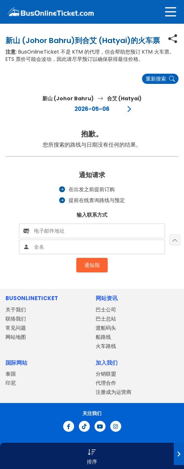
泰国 (10, 373)
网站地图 (15, 337)
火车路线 (106, 346)
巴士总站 (106, 318)
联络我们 (15, 318)
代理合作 (106, 383)
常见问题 (15, 328)
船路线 (103, 337)
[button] (92, 456)
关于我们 (15, 309)
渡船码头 (106, 328)
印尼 (10, 383)
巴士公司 (106, 309)
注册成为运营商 (113, 392)
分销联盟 (106, 373)
